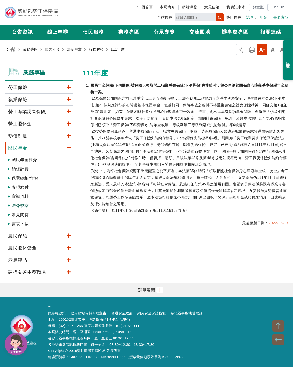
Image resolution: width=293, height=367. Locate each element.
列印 (252, 49)
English (278, 7)
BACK (278, 339)
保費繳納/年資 (25, 178)
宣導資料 (20, 196)
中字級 (273, 49)
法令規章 (20, 205)
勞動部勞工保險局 (31, 12)
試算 (250, 17)
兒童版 (258, 7)
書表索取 (280, 17)
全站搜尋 (164, 17)
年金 (263, 17)
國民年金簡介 (24, 160)
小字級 (262, 49)
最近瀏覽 (288, 60)
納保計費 (20, 169)
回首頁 (147, 7)
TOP (278, 326)
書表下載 (20, 224)
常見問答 (20, 214)
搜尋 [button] (220, 17)
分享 (241, 49)
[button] (146, 290)
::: (136, 7)
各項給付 (20, 187)
